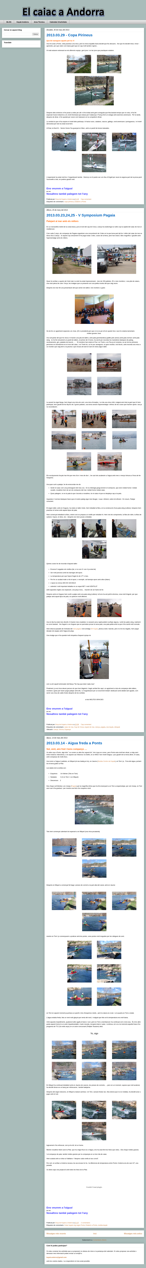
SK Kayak (94, 629)
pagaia (103, 727)
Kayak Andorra (23, 22)
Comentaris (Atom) (99, 1240)
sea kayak (109, 727)
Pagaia (73, 786)
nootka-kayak (102, 1225)
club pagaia (77, 629)
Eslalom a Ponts (80, 202)
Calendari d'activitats (58, 22)
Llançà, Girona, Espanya (62, 729)
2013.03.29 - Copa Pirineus (69, 35)
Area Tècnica (39, 22)
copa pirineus (69, 202)
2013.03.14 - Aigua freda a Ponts (74, 743)
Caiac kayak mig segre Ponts (74, 1225)
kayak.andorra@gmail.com (56, 1257)
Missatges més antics (133, 1234)
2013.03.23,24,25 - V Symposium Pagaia (80, 215)
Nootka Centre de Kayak (106, 761)
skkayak (117, 727)
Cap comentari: (86, 199)
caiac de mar (68, 727)
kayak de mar (89, 727)
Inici (95, 1234)
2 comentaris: (86, 1223)
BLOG (8, 22)
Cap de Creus (79, 727)
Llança (97, 727)
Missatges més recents (56, 1234)
